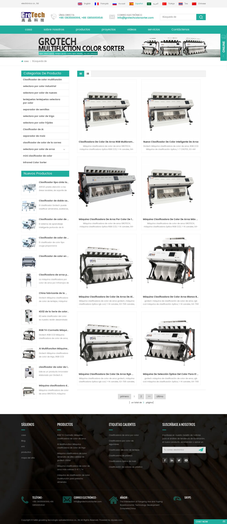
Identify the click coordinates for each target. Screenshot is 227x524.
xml (23, 445)
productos (83, 29)
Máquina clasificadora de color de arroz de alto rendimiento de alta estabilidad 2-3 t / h (142, 180)
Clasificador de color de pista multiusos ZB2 (54, 238)
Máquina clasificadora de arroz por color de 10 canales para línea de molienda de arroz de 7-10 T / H (187, 122)
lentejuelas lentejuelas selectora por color (41, 101)
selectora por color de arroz (39, 149)
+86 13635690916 (69, 18)
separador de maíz (34, 136)
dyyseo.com (116, 518)
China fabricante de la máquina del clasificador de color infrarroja (54, 293)
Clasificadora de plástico (120, 454)
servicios (154, 29)
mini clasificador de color (37, 156)
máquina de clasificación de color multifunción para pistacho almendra (73, 477)
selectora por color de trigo (38, 116)
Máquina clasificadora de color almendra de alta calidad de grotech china (72, 456)
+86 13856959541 (92, 18)
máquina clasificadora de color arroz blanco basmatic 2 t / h (187, 180)
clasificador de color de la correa (42, 142)
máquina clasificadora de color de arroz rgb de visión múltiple (98, 238)
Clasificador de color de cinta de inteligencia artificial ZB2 (54, 219)
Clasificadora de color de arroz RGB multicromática (98, 122)
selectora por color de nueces (40, 93)
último (160, 260)
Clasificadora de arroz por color (124, 433)
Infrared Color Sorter (35, 162)
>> (149, 260)
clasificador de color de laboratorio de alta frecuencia (54, 367)
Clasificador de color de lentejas (124, 448)
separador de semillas (36, 109)
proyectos (109, 29)
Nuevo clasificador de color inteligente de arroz (142, 122)
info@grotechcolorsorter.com (135, 18)
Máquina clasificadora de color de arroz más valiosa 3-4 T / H (54, 385)
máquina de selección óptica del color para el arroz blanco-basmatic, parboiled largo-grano (142, 238)
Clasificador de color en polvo (54, 256)
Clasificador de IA (33, 129)
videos (131, 29)
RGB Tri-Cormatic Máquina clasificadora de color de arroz (54, 330)
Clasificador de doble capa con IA (54, 201)
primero (124, 260)
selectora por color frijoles (38, 123)
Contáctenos (180, 29)
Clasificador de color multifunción (42, 79)
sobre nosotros (54, 29)
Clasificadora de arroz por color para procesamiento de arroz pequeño (54, 275)
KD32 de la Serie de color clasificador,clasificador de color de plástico (54, 311)
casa (28, 29)
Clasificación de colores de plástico (126, 465)
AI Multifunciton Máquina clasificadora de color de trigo (54, 348)
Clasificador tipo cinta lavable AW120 (54, 182)
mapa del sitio (28, 456)
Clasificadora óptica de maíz (122, 459)
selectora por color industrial (39, 86)
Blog (23, 439)
